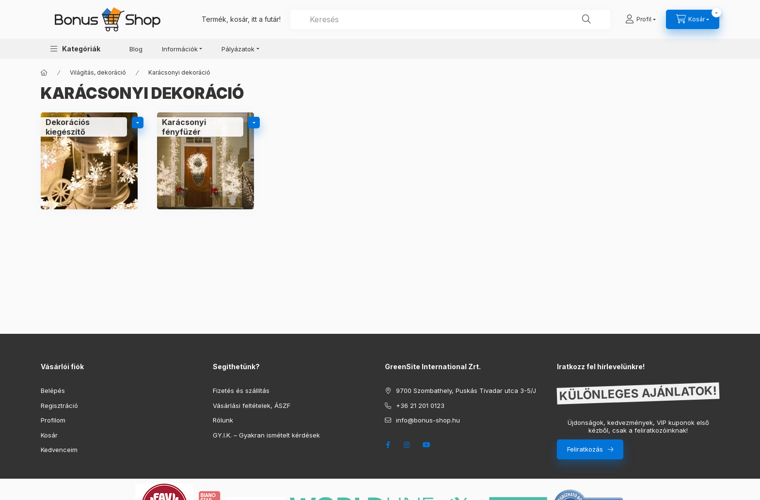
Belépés (53, 390)
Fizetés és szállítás (241, 390)
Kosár (49, 435)
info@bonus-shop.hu (428, 420)
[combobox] (450, 19)
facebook (387, 444)
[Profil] (640, 19)
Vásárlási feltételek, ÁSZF (251, 405)
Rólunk (223, 420)
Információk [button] (180, 49)
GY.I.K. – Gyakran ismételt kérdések (266, 435)
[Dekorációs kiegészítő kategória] (89, 160)
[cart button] (692, 19)
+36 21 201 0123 (420, 405)
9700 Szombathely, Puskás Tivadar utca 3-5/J (466, 390)
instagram (407, 444)
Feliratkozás (585, 449)
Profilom (53, 420)
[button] (75, 49)
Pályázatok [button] (238, 49)
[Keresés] (586, 19)
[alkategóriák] (137, 122)
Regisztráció (59, 405)
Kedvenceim (59, 449)
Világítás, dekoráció (98, 72)
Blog (135, 49)
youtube (426, 444)
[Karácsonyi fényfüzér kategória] (205, 160)
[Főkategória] (44, 72)
